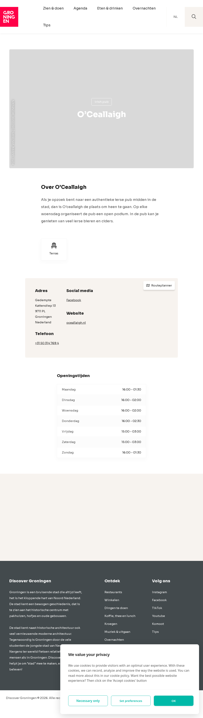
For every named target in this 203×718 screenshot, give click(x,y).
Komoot (158, 624)
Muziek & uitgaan (117, 632)
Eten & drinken (110, 8)
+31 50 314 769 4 (47, 343)
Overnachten (144, 8)
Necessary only (88, 701)
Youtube (158, 616)
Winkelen (111, 600)
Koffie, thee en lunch (119, 616)
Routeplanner (159, 285)
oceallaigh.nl (76, 323)
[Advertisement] (101, 517)
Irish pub (102, 102)
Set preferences (131, 701)
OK (173, 701)
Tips (46, 25)
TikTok (157, 608)
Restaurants (113, 592)
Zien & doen (53, 8)
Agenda (80, 8)
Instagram (159, 592)
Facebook (73, 300)
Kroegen (110, 624)
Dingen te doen (116, 608)
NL (175, 17)
